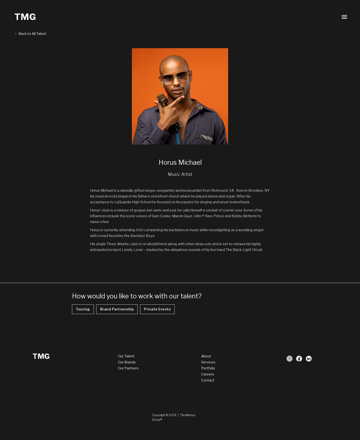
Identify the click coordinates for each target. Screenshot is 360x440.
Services (208, 362)
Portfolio (208, 368)
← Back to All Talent (30, 34)
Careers (207, 374)
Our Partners (128, 368)
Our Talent (126, 356)
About (206, 356)
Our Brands (127, 362)
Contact (207, 380)
